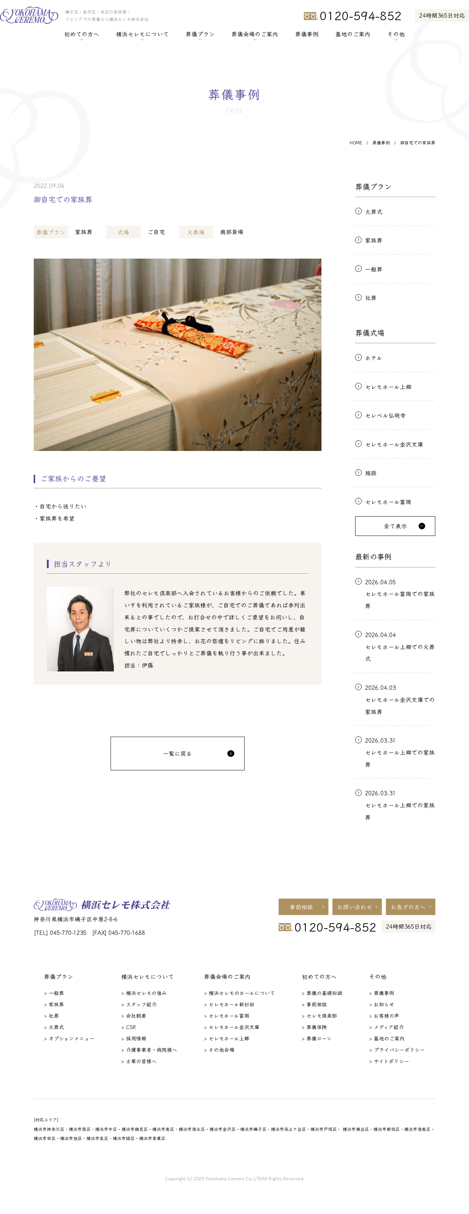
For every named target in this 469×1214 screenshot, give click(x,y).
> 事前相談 (314, 1004)
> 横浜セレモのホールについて (239, 992)
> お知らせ (381, 1004)
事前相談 (301, 907)
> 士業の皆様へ (139, 1061)
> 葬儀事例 (381, 992)
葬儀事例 (307, 34)
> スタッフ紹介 (139, 1004)
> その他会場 (219, 1049)
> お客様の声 (384, 1015)
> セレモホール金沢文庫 (232, 1026)
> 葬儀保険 (314, 1026)
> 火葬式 (54, 1026)
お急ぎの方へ (408, 907)
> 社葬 (51, 1015)
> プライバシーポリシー (397, 1049)
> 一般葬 (54, 992)
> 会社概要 (133, 1015)
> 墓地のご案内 (387, 1038)
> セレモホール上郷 (226, 1038)
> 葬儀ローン (317, 1038)
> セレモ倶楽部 (319, 1015)
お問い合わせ (354, 907)
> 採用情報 (133, 1038)
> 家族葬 (54, 1004)
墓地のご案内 (353, 34)
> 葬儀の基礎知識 (322, 992)
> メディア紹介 (386, 1026)
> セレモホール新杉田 (229, 1004)
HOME (356, 142)
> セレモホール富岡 (226, 1015)
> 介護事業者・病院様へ (149, 1049)
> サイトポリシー (389, 1061)
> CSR (128, 1026)
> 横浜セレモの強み (144, 992)
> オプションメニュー (69, 1038)
